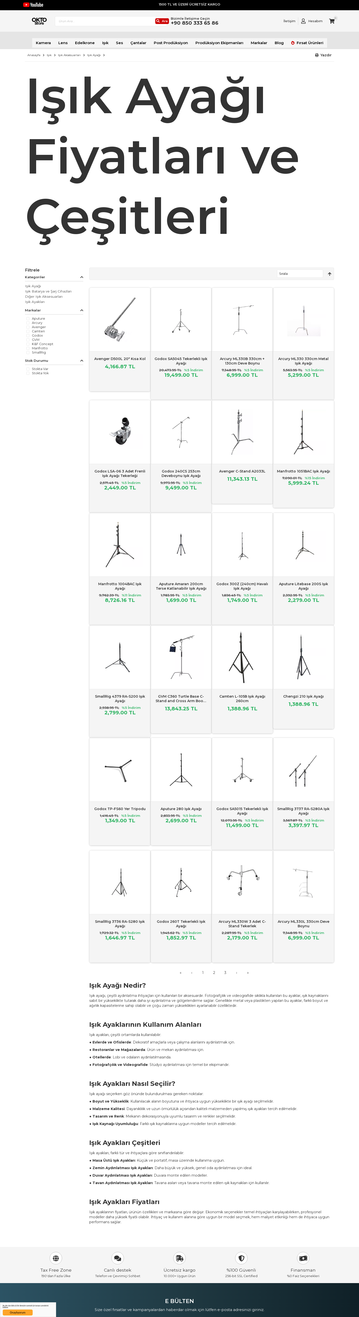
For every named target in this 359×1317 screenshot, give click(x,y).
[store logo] (48, 22)
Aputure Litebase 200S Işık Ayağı (303, 581)
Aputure (38, 314)
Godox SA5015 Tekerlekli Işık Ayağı (242, 807)
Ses (125, 40)
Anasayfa (33, 51)
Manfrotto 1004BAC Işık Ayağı (120, 581)
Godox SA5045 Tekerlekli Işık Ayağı (181, 356)
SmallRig (39, 348)
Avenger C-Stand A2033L (242, 467)
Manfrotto (40, 344)
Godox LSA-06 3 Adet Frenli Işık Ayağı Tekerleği (119, 469)
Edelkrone (92, 40)
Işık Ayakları (35, 298)
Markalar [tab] (33, 306)
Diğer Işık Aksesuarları (44, 292)
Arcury (37, 318)
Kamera (54, 40)
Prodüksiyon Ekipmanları (215, 40)
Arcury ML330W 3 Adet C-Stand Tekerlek (242, 919)
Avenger (39, 323)
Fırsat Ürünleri (298, 40)
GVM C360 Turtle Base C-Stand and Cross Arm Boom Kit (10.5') (181, 696)
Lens (72, 40)
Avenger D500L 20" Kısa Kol (120, 354)
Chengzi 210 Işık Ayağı (303, 692)
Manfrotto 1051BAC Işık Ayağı (303, 467)
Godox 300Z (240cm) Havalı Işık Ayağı (242, 581)
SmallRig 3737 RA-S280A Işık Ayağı (303, 807)
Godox (37, 331)
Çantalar (143, 40)
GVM (35, 335)
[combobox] (133, 22)
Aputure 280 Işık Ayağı (181, 805)
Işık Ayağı (94, 51)
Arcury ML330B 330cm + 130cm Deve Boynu (242, 356)
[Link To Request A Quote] (285, 22)
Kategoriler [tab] (35, 273)
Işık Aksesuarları (69, 51)
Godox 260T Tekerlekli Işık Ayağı (181, 919)
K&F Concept (42, 340)
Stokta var (40, 365)
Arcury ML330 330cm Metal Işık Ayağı (303, 356)
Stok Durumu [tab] (36, 357)
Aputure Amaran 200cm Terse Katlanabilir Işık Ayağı (181, 581)
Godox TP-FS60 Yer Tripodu (120, 805)
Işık (111, 40)
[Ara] (180, 22)
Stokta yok (40, 369)
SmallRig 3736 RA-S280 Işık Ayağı (120, 919)
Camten (38, 327)
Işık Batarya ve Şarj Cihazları (48, 287)
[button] (323, 51)
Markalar (252, 40)
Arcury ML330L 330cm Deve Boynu (303, 919)
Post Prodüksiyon (172, 40)
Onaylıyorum (17, 1312)
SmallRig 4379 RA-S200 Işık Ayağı (120, 694)
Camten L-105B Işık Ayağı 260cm (242, 694)
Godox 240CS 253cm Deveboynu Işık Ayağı (181, 469)
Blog (271, 40)
